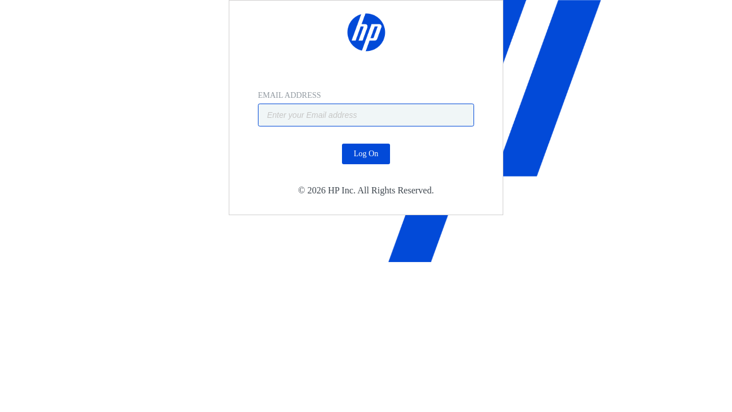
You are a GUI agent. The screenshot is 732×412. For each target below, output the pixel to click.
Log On (365, 182)
